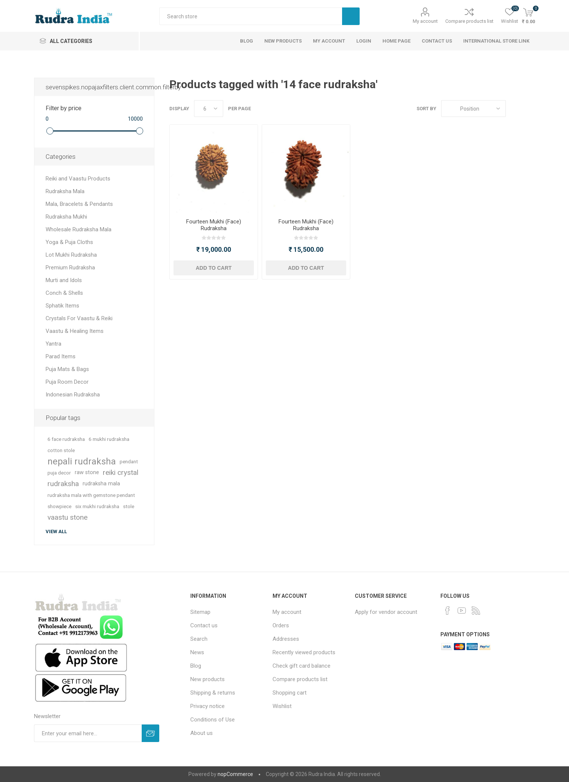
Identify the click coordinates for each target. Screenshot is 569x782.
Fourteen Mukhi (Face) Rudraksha (213, 225)
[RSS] (476, 610)
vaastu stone (67, 517)
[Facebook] (447, 610)
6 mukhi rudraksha (109, 439)
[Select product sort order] (473, 108)
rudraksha (63, 483)
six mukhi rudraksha (97, 506)
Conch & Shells (64, 293)
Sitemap (200, 612)
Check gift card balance (301, 665)
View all (56, 531)
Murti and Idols (64, 280)
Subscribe (150, 733)
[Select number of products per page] (208, 108)
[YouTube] (462, 610)
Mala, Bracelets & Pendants (79, 204)
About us (201, 733)
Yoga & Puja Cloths (69, 242)
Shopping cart (290, 692)
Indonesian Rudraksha (73, 394)
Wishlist (282, 706)
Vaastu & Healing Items (75, 331)
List (529, 108)
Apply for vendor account (386, 612)
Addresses (286, 639)
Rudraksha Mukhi (66, 216)
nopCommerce (235, 774)
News (197, 652)
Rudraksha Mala (65, 191)
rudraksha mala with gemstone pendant (91, 495)
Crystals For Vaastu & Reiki (79, 318)
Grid (515, 108)
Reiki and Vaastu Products (78, 178)
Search (351, 16)
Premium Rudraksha (70, 267)
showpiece (59, 506)
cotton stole (61, 450)
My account (425, 21)
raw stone (87, 472)
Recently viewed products (304, 652)
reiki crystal (120, 472)
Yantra (53, 343)
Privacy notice (207, 706)
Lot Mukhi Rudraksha (71, 254)
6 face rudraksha (66, 439)
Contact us (204, 625)
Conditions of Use (212, 719)
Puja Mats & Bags (67, 369)
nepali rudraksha (81, 461)
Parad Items (61, 356)
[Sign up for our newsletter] (88, 733)
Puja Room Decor (67, 381)
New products (207, 679)
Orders (281, 625)
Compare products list (469, 21)
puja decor (59, 473)
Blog (195, 665)
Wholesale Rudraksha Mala (78, 229)
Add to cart (213, 268)
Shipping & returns (212, 692)
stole (128, 506)
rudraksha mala (101, 483)
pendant (129, 461)
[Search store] (250, 16)
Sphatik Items (62, 305)
